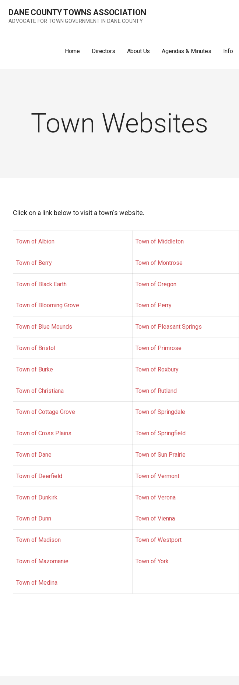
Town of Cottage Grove (45, 411)
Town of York (152, 561)
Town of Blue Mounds (44, 326)
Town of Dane (34, 454)
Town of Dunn (33, 518)
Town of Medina (36, 582)
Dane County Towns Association (77, 12)
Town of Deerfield (39, 476)
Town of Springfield (161, 433)
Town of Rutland (156, 390)
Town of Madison (38, 539)
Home (72, 51)
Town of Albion (35, 241)
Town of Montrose (159, 262)
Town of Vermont (157, 476)
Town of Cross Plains (43, 433)
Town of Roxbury (157, 369)
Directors (103, 51)
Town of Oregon (156, 284)
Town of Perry (154, 305)
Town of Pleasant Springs (169, 326)
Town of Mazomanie (42, 561)
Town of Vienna (155, 518)
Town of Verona (156, 497)
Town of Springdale (160, 411)
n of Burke (40, 369)
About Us (138, 51)
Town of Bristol (35, 348)
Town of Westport (159, 539)
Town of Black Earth (41, 284)
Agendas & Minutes (186, 51)
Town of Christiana (40, 390)
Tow (21, 369)
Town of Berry (34, 262)
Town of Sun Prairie (161, 454)
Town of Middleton (160, 241)
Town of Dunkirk (36, 497)
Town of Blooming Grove (47, 305)
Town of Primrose (159, 348)
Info (228, 51)
